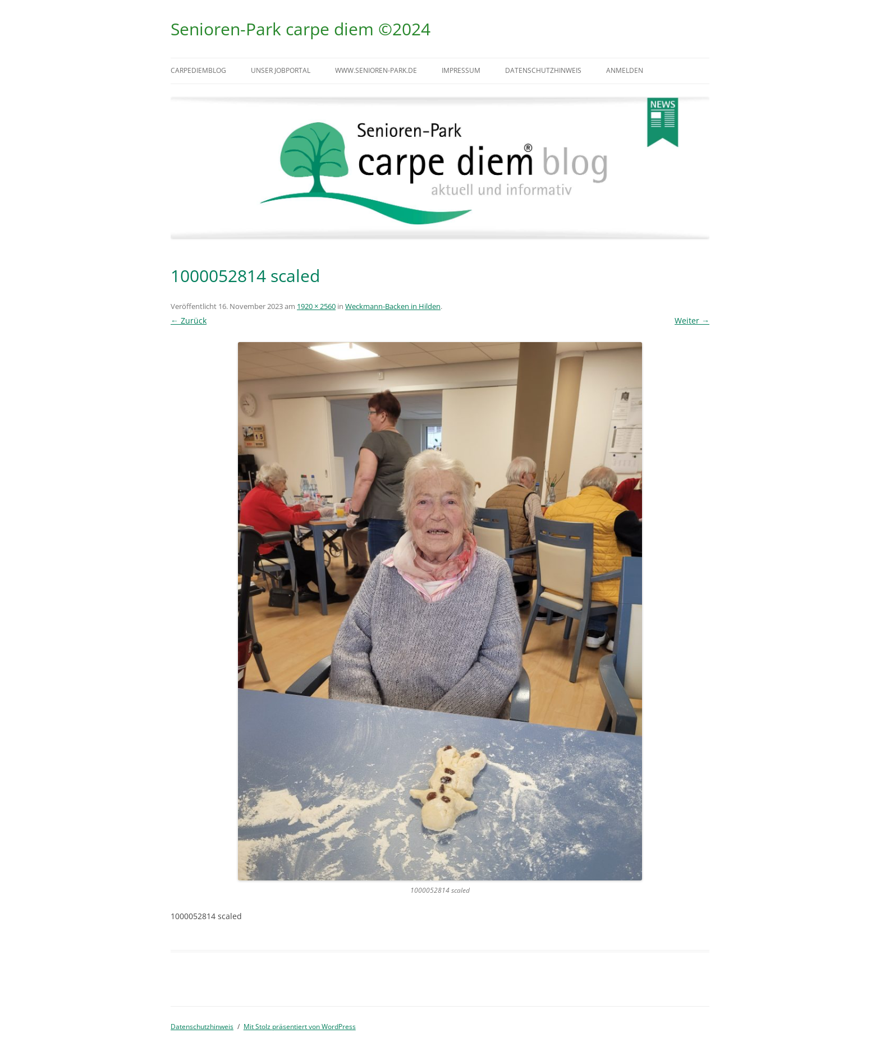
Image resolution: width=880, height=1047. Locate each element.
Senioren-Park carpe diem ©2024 (300, 28)
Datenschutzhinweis (543, 70)
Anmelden (624, 70)
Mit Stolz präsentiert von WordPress (300, 1026)
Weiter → (692, 320)
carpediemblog (198, 70)
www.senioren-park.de (376, 70)
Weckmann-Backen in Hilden (393, 306)
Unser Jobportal (280, 70)
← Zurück (189, 320)
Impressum (461, 70)
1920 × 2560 (316, 306)
